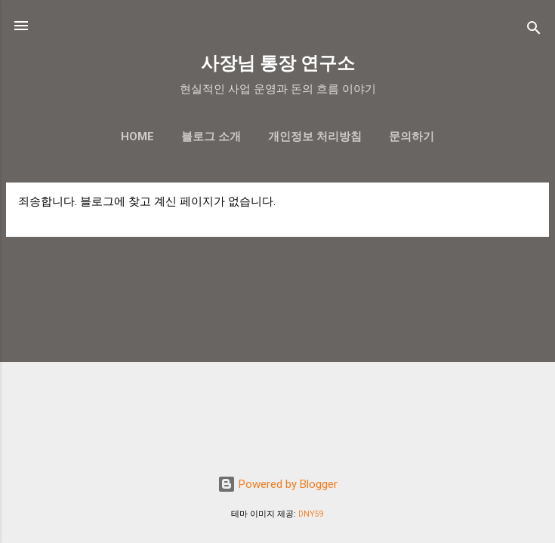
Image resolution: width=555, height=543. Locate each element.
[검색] (534, 31)
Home (137, 136)
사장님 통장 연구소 (278, 63)
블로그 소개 (211, 136)
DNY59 (311, 514)
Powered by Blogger (277, 484)
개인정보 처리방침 (315, 136)
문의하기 (411, 136)
